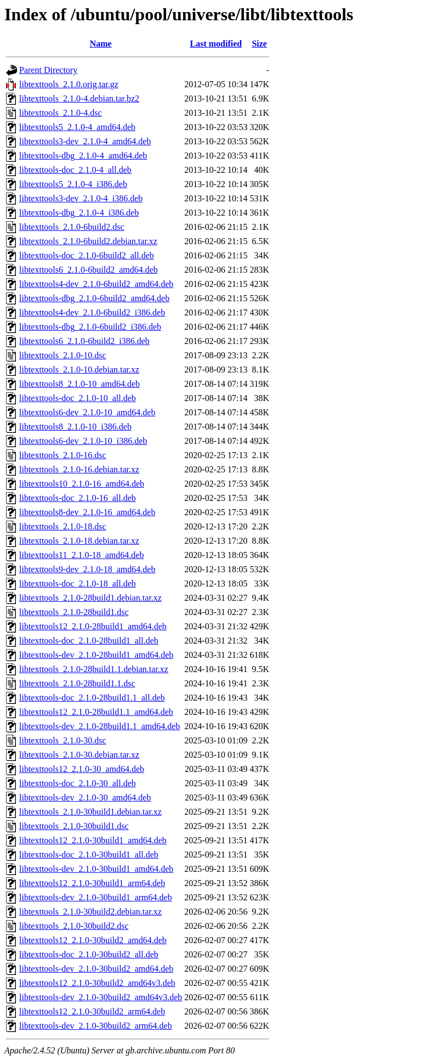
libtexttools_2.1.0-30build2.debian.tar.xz (90, 911)
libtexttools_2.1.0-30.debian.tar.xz (79, 754)
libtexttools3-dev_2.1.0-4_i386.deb (81, 198)
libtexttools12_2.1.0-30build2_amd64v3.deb (97, 983)
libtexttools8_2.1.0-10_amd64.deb (79, 383)
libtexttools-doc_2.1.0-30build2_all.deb (88, 954)
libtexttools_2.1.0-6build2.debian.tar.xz (88, 241)
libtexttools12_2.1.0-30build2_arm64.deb (92, 1011)
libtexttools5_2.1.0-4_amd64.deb (77, 127)
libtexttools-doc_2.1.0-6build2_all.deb (86, 255)
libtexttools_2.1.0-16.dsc (62, 455)
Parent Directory (48, 70)
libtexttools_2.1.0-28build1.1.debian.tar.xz (93, 669)
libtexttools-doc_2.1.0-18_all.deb (77, 583)
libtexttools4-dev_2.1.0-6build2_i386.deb (92, 312)
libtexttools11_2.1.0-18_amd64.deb (81, 555)
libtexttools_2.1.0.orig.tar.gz (68, 84)
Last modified (216, 43)
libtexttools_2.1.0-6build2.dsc (71, 227)
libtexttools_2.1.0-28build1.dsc (74, 612)
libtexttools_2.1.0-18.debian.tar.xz (79, 540)
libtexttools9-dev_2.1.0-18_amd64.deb (87, 569)
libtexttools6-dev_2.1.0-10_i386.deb (83, 441)
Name (101, 43)
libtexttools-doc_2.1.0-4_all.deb (75, 169)
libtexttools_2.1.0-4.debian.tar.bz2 (79, 98)
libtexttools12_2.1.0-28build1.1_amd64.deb (96, 712)
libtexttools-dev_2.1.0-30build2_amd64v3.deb (100, 997)
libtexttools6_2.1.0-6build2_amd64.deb (88, 269)
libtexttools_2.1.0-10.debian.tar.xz (79, 369)
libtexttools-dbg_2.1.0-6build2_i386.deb (90, 326)
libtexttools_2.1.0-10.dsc (62, 355)
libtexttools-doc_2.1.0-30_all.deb (77, 783)
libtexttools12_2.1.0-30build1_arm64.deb (92, 883)
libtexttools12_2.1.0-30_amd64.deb (81, 769)
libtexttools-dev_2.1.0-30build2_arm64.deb (95, 1025)
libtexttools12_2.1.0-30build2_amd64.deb (93, 940)
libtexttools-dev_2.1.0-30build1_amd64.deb (96, 868)
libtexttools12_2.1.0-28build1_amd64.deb (93, 626)
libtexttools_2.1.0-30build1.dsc (74, 826)
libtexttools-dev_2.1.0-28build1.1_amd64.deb (99, 726)
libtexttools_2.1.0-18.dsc (62, 526)
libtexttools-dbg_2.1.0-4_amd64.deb (83, 155)
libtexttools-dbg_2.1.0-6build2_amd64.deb (94, 298)
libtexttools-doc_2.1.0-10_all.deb (77, 398)
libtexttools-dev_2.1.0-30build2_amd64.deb (96, 968)
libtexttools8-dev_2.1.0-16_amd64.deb (87, 512)
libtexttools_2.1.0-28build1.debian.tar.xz (90, 597)
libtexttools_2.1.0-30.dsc (62, 740)
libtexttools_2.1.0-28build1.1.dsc (77, 683)
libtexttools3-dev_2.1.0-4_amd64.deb (85, 141)
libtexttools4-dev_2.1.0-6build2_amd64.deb (96, 284)
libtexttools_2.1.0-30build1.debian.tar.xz (90, 811)
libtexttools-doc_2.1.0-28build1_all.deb (88, 640)
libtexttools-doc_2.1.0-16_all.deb (77, 498)
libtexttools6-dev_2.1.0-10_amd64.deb (87, 412)
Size (259, 43)
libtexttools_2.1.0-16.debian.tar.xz (79, 469)
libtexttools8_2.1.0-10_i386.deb (75, 426)
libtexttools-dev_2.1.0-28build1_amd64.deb (96, 654)
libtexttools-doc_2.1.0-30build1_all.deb (88, 854)
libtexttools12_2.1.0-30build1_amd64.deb (93, 840)
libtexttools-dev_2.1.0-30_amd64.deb (85, 797)
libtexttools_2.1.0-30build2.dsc (74, 926)
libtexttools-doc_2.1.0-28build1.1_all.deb (92, 697)
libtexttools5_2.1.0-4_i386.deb (73, 184)
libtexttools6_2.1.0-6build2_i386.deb (84, 341)
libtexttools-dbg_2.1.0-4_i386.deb (79, 212)
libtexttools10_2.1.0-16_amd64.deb (81, 483)
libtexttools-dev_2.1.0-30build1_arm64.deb (95, 897)
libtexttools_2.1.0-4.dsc (60, 112)
